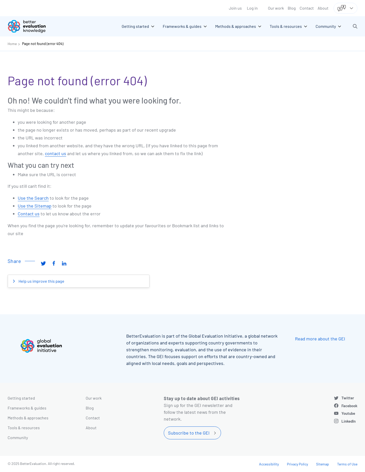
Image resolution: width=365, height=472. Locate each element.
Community (18, 437)
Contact (307, 8)
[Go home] (30, 26)
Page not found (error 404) (42, 44)
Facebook (349, 405)
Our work (276, 8)
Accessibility (269, 464)
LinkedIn (348, 421)
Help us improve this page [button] (41, 281)
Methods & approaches (28, 417)
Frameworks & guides (27, 407)
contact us (55, 153)
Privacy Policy (297, 464)
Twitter (347, 398)
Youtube (348, 413)
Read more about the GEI (320, 338)
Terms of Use (347, 464)
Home (12, 44)
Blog (292, 8)
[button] (355, 26)
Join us (235, 8)
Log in (252, 8)
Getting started (21, 398)
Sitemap (322, 464)
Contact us (29, 213)
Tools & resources (24, 427)
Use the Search (33, 198)
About (323, 8)
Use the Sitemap (34, 206)
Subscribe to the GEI (189, 433)
